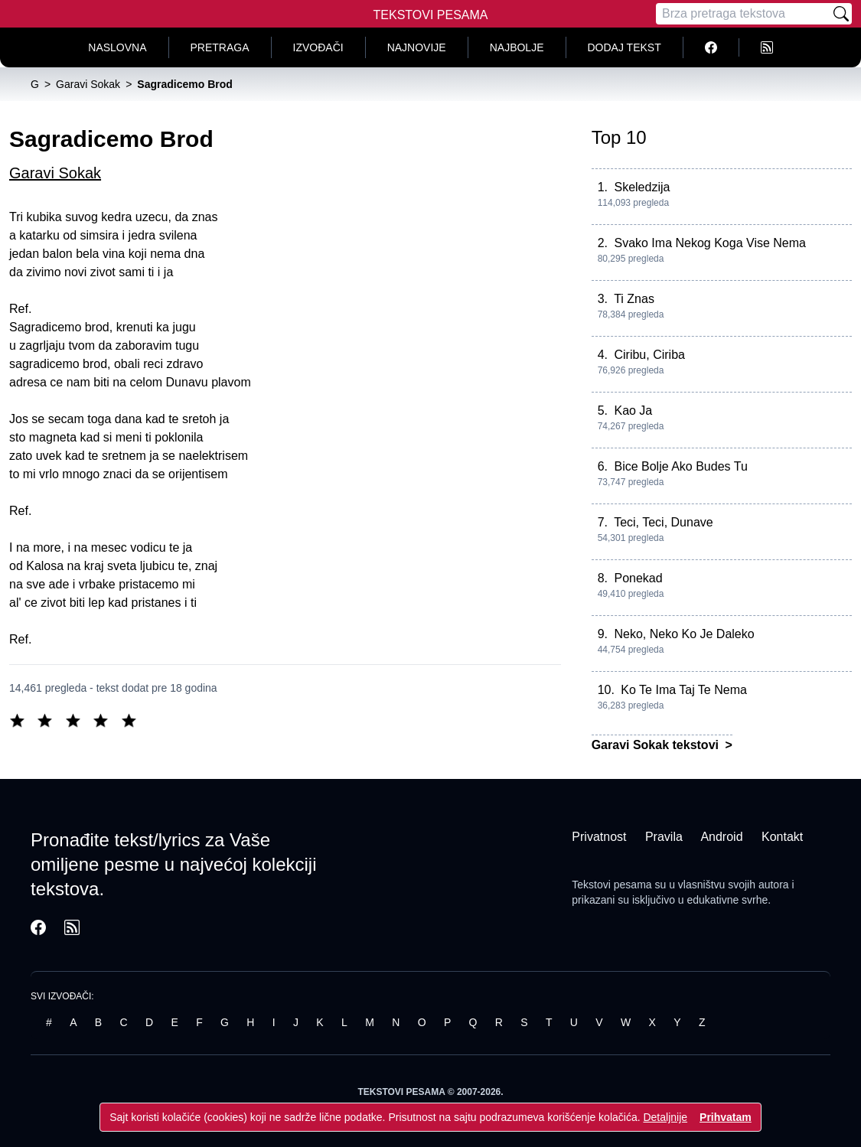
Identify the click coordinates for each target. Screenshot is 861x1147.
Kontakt (782, 836)
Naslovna (117, 47)
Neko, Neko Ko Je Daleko (684, 633)
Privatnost (599, 836)
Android (721, 836)
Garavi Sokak (55, 173)
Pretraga (220, 47)
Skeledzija (642, 187)
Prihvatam (726, 1117)
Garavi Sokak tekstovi (657, 744)
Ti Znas (634, 298)
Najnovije (416, 47)
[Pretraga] (743, 13)
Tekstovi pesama (611, 884)
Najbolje (517, 47)
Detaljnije (665, 1117)
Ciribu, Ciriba (649, 354)
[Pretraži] (841, 13)
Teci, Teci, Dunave (663, 522)
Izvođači (318, 47)
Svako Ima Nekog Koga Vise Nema (710, 242)
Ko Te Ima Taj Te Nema (684, 689)
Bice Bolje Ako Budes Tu (680, 466)
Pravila (664, 836)
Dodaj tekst (624, 47)
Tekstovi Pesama (430, 14)
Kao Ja (633, 410)
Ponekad (638, 578)
